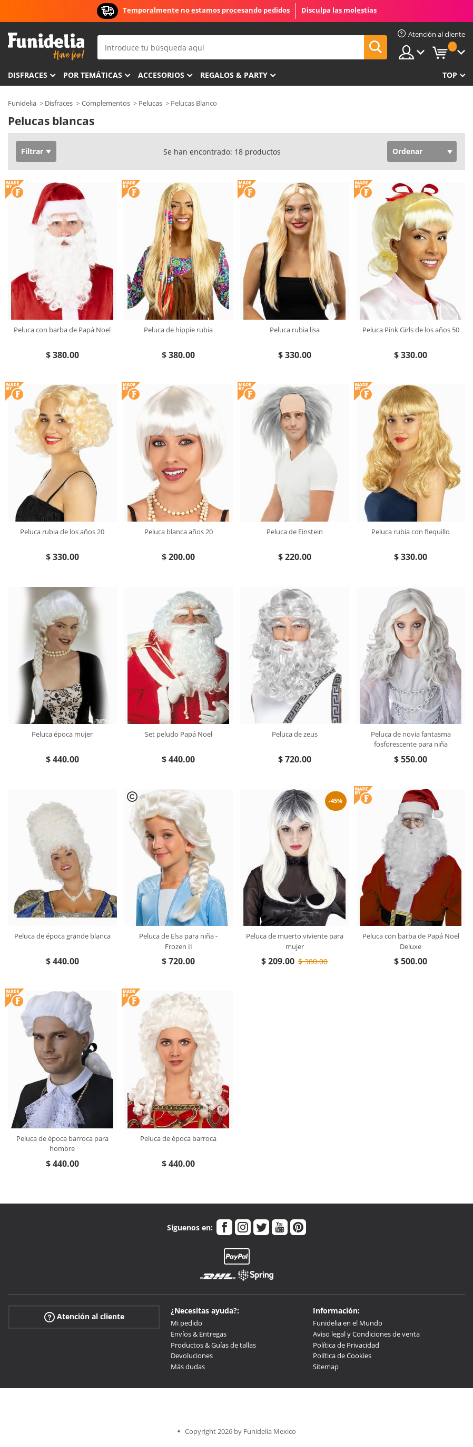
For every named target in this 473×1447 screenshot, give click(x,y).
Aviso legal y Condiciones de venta (366, 1334)
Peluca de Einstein (295, 531)
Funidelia (22, 103)
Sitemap (326, 1366)
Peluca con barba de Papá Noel (62, 329)
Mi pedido (186, 1323)
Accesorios (161, 75)
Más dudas (188, 1366)
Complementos (106, 103)
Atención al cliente (84, 1316)
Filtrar (32, 151)
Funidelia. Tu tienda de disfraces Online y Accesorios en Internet (46, 46)
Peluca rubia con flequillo (410, 531)
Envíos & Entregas (198, 1334)
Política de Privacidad (346, 1345)
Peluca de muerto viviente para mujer (294, 941)
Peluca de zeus (295, 734)
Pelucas (150, 103)
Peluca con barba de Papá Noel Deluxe (410, 941)
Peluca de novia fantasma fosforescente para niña (411, 739)
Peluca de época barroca (178, 1138)
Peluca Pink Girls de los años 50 (410, 329)
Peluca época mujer (62, 734)
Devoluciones (192, 1355)
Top (449, 75)
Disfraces (27, 75)
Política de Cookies (342, 1355)
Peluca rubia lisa (295, 329)
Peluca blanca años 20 (178, 531)
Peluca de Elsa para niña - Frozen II (178, 941)
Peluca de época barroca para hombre (62, 1144)
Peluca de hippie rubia (178, 329)
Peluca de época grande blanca (62, 936)
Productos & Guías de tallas (213, 1345)
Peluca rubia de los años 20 (62, 531)
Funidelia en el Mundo (347, 1323)
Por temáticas (92, 75)
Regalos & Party (234, 75)
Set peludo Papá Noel (178, 734)
